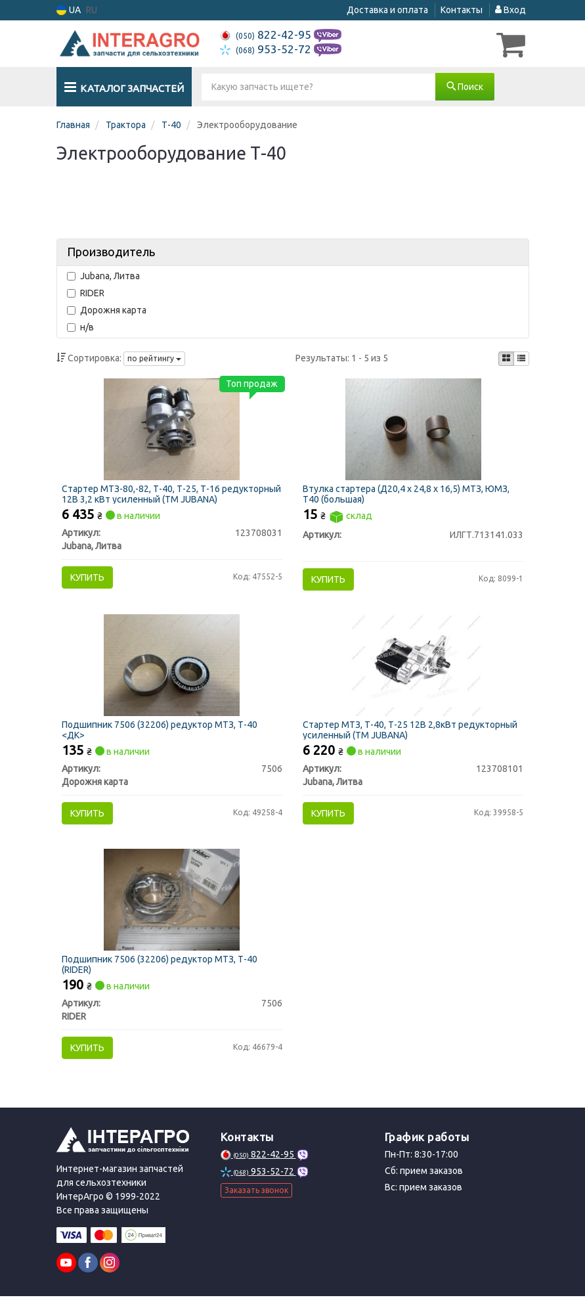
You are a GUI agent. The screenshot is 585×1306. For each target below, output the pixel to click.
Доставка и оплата (387, 10)
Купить (89, 579)
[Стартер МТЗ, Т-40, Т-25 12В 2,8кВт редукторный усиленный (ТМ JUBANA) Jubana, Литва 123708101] (413, 669)
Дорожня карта (106, 309)
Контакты (462, 10)
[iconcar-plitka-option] (506, 358)
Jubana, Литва (103, 275)
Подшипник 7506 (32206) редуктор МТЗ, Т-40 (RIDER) (161, 972)
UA (68, 10)
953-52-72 (267, 49)
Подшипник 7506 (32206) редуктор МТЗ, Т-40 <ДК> (161, 734)
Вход (510, 10)
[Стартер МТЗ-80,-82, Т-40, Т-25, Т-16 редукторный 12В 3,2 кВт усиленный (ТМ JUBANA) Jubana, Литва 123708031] (172, 429)
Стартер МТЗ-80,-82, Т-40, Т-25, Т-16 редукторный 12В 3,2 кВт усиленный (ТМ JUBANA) (171, 495)
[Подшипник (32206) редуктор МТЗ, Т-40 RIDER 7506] (172, 906)
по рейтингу (154, 358)
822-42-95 (267, 34)
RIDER (85, 292)
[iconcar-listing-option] (521, 358)
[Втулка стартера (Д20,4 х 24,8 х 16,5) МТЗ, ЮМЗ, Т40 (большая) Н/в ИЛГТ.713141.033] (413, 429)
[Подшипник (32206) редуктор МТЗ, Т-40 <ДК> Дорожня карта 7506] (172, 669)
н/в (80, 326)
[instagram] (109, 1272)
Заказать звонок (256, 1200)
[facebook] (88, 1272)
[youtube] (66, 1272)
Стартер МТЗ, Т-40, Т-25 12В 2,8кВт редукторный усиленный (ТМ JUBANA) (412, 734)
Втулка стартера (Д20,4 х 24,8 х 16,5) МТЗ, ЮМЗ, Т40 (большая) (408, 495)
